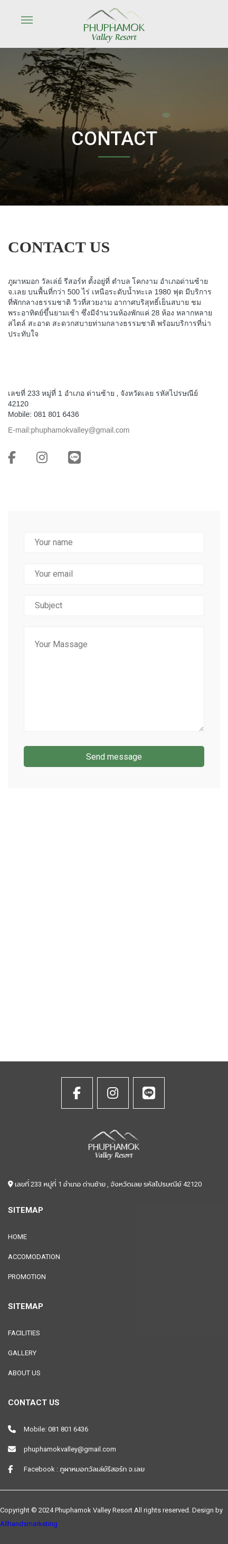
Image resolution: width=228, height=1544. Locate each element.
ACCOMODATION (34, 1257)
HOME (17, 1237)
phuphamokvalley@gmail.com (70, 1449)
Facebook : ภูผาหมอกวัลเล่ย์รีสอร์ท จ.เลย (84, 1469)
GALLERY (22, 1353)
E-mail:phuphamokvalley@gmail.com (69, 430)
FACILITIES (24, 1333)
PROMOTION (27, 1277)
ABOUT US (24, 1373)
